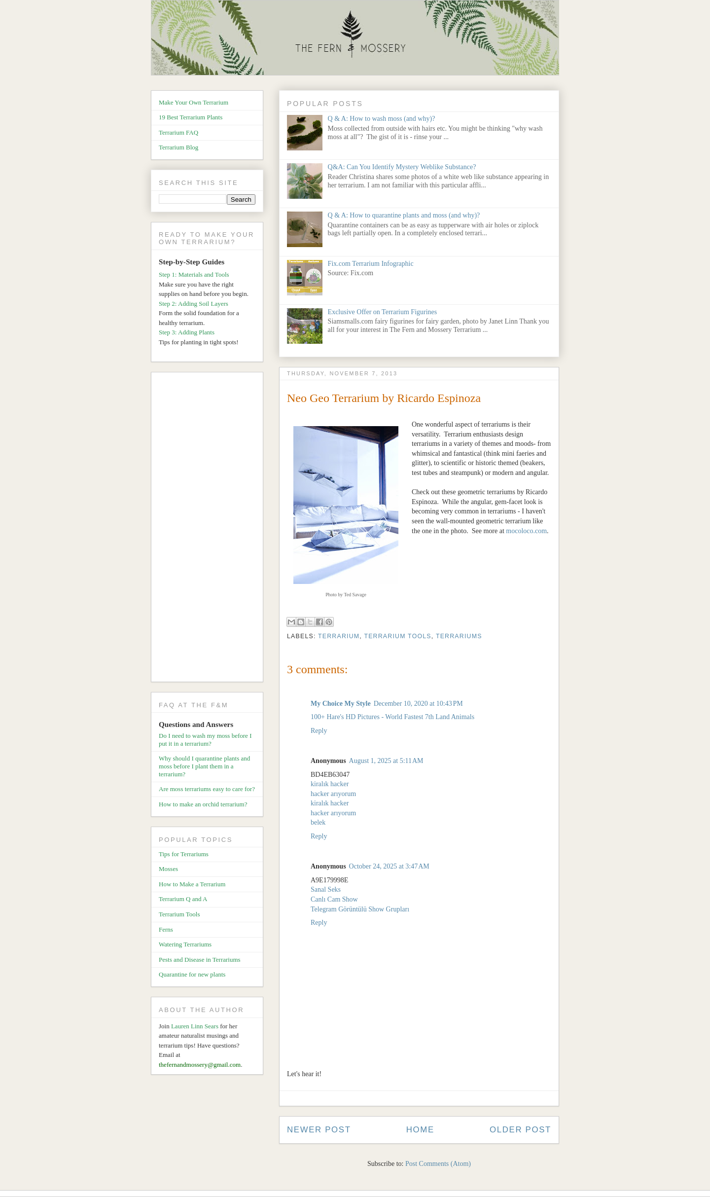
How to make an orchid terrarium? (203, 804)
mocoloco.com (526, 531)
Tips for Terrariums (184, 854)
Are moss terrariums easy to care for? (207, 789)
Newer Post (319, 1129)
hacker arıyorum (333, 794)
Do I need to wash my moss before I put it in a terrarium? (205, 739)
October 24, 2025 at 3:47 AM (389, 866)
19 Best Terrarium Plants (190, 117)
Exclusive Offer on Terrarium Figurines (382, 312)
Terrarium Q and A (183, 899)
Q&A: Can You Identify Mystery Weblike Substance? (402, 167)
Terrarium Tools (397, 636)
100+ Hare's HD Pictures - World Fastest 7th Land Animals (392, 717)
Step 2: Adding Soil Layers (193, 303)
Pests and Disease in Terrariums (200, 959)
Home (420, 1129)
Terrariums (459, 636)
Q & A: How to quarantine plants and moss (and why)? (404, 215)
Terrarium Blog (178, 147)
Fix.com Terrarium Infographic (371, 263)
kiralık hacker (330, 784)
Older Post (520, 1129)
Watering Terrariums (185, 944)
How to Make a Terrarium (192, 884)
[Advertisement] (210, 529)
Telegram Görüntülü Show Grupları (360, 909)
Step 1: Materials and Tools (194, 274)
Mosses (168, 868)
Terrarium (338, 636)
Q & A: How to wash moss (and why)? (381, 118)
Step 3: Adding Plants (186, 332)
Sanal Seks (326, 889)
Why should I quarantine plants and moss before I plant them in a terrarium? (204, 766)
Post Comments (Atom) (438, 1163)
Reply (319, 730)
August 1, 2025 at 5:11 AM (386, 760)
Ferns (166, 929)
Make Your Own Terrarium (193, 102)
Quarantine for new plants (192, 974)
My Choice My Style (341, 703)
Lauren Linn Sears (194, 1026)
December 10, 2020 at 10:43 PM (418, 703)
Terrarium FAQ (178, 132)
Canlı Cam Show (334, 899)
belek (318, 822)
